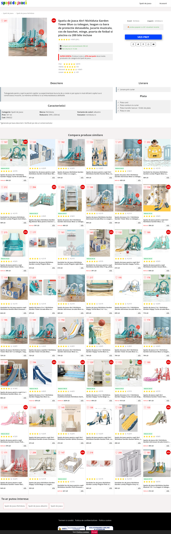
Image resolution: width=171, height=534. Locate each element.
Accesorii (163, 3)
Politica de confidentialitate (86, 520)
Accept (94, 532)
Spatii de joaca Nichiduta (25, 13)
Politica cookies (105, 520)
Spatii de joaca (145, 3)
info (25, 180)
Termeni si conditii (66, 520)
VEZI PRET (143, 37)
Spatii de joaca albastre (37, 506)
